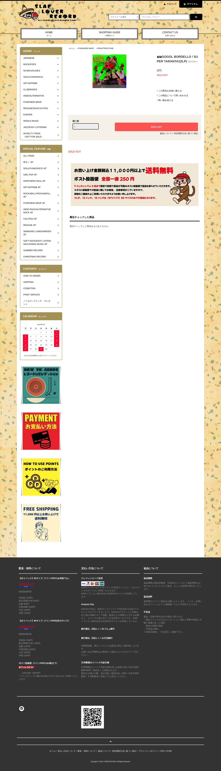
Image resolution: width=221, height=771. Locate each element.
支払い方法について (67, 751)
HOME (49, 34)
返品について (166, 133)
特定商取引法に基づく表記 (186, 133)
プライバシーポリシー (148, 751)
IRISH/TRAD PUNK (105, 48)
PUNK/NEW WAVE (86, 48)
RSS (162, 751)
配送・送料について (87, 751)
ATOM (169, 751)
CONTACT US (170, 34)
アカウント (172, 4)
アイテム (190, 4)
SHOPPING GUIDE (110, 34)
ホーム (72, 48)
